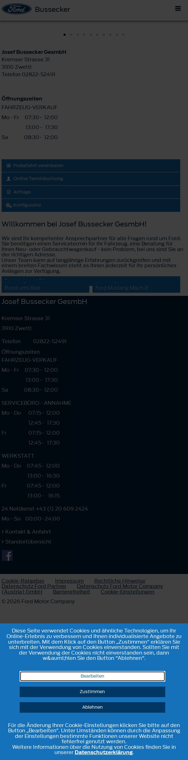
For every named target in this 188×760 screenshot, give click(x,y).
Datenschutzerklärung (104, 752)
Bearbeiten (92, 676)
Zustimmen (92, 691)
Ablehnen (92, 707)
